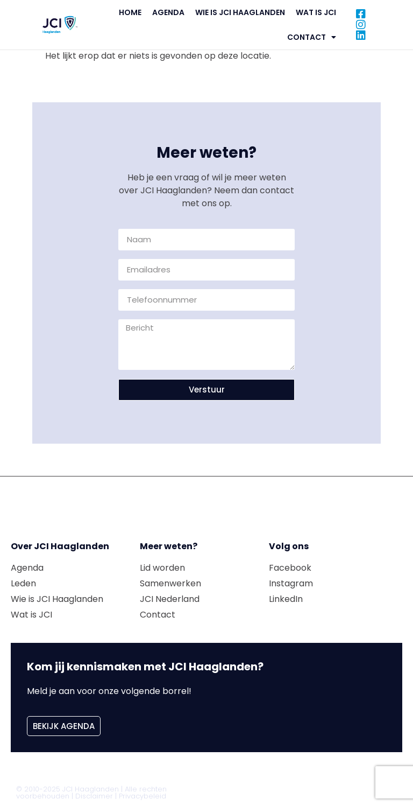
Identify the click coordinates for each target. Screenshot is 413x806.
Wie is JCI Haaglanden (240, 12)
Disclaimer (94, 796)
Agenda (168, 12)
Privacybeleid (142, 796)
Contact (311, 37)
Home (130, 12)
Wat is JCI (316, 12)
